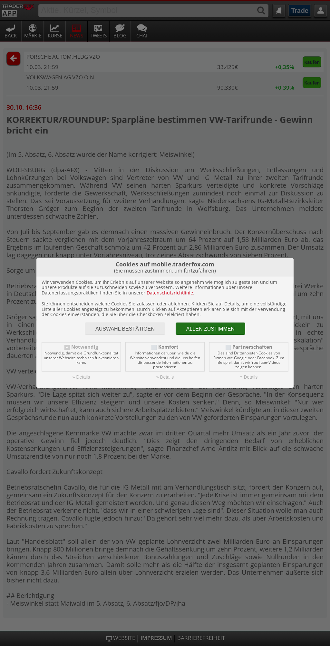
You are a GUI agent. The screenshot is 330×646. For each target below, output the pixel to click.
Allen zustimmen (210, 329)
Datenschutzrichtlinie (170, 293)
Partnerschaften (252, 346)
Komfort (168, 346)
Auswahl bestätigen (125, 329)
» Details (81, 377)
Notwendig (84, 346)
